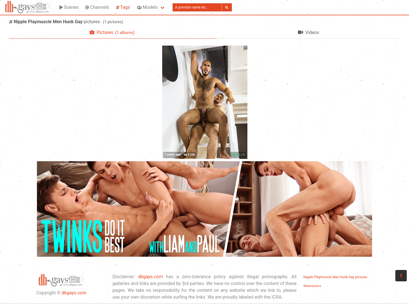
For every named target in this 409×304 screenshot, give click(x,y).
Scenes (68, 7)
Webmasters (312, 286)
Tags (123, 7)
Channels (97, 7)
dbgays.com (74, 293)
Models (147, 7)
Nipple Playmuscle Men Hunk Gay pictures (335, 277)
